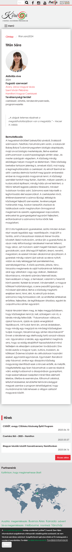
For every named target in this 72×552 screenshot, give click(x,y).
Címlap (9, 36)
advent (62, 521)
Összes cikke (63, 457)
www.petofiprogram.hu (13, 530)
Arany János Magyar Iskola (20, 86)
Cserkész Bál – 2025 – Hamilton (18, 436)
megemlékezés (19, 521)
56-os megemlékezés (12, 525)
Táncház (56, 525)
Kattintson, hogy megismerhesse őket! (21, 472)
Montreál (45, 525)
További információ (57, 540)
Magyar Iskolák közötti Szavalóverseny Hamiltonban (30, 446)
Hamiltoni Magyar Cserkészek (21, 93)
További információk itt (37, 540)
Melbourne (32, 525)
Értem (6, 544)
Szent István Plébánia (17, 90)
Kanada (51, 521)
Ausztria (5, 521)
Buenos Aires (37, 521)
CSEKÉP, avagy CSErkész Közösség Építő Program (28, 426)
